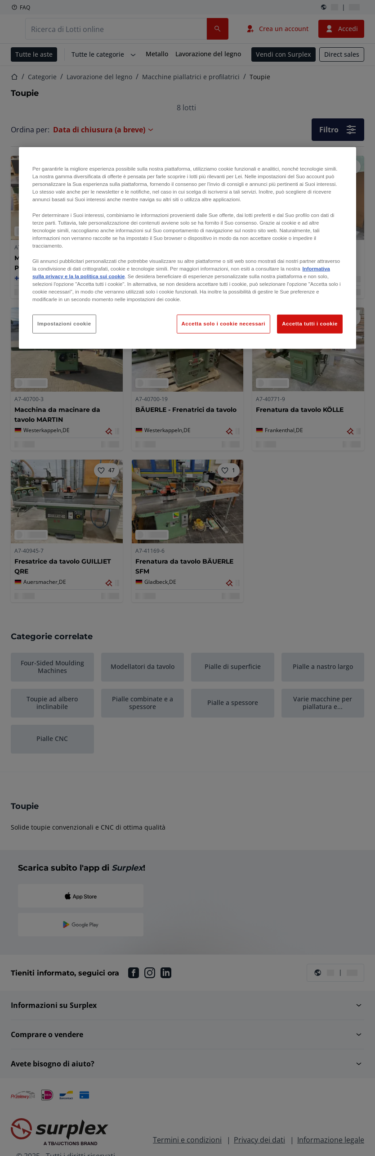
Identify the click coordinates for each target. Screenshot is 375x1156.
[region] (187, 248)
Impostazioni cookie (64, 323)
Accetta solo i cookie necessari (223, 323)
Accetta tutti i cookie (310, 323)
